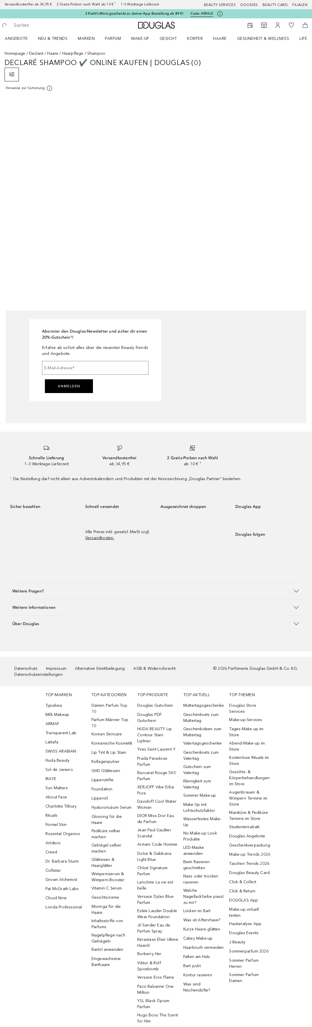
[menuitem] (20, 38)
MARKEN (86, 38)
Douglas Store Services (242, 708)
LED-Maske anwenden (193, 850)
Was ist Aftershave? (201, 920)
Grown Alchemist (61, 879)
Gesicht (168, 38)
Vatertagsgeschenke (202, 743)
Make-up (140, 38)
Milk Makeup (57, 714)
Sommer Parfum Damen (244, 977)
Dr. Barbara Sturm (62, 861)
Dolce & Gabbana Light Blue (154, 856)
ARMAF (52, 723)
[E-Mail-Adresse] (95, 368)
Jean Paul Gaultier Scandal (154, 833)
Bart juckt (192, 965)
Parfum (113, 38)
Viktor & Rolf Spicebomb (149, 966)
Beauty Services (220, 5)
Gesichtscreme (105, 897)
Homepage (15, 53)
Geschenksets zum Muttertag (200, 717)
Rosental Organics (62, 833)
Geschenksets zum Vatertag (200, 755)
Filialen (299, 5)
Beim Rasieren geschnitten (196, 864)
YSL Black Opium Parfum (153, 1003)
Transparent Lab (60, 733)
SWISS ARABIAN (60, 751)
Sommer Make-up (199, 795)
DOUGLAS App (243, 900)
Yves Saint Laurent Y (156, 749)
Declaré (36, 53)
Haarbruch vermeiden (203, 947)
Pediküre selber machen (106, 833)
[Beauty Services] (250, 25)
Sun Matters (56, 788)
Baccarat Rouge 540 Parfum (156, 775)
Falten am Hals (196, 956)
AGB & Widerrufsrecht (154, 668)
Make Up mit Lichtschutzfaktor (199, 807)
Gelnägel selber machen (107, 848)
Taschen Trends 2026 (249, 863)
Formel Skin (56, 824)
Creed (51, 852)
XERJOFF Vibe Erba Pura (155, 790)
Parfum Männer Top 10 (110, 722)
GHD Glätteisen (106, 770)
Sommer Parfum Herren (244, 963)
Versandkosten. (99, 537)
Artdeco (53, 843)
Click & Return (242, 891)
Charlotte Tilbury (61, 806)
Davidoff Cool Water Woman (156, 804)
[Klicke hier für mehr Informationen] (220, 14)
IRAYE (50, 778)
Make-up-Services (245, 719)
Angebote (16, 38)
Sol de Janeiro (59, 769)
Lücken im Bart (197, 910)
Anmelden (69, 386)
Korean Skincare (107, 734)
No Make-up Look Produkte (200, 836)
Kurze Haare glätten (201, 929)
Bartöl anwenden (108, 949)
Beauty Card (275, 5)
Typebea (53, 705)
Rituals (51, 815)
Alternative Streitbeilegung (100, 668)
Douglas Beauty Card (249, 872)
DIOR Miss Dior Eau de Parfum (155, 818)
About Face (56, 797)
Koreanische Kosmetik (112, 743)
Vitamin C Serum (107, 888)
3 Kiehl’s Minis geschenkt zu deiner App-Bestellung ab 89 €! (134, 13)
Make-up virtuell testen (244, 912)
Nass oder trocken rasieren (200, 879)
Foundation (102, 789)
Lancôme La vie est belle (155, 885)
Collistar (53, 870)
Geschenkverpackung (249, 845)
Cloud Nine (56, 898)
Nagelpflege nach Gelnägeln (108, 938)
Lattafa (51, 742)
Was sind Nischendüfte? (196, 987)
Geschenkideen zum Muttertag (202, 731)
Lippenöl (100, 798)
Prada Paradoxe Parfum (152, 761)
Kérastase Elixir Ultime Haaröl (157, 942)
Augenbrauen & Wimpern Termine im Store (248, 798)
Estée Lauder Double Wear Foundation (157, 913)
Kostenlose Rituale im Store (249, 760)
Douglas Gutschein (155, 705)
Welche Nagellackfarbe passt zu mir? (203, 896)
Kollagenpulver (106, 761)
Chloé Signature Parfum (152, 870)
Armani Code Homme (157, 844)
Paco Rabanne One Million (155, 989)
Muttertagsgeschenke (203, 705)
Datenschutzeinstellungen (38, 674)
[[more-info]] (29, 88)
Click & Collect (242, 881)
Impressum (56, 668)
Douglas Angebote (247, 836)
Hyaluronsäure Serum (112, 807)
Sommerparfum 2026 (248, 951)
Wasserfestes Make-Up (202, 821)
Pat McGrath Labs (62, 888)
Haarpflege (73, 53)
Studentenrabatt (244, 826)
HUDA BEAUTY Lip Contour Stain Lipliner (154, 734)
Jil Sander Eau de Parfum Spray (153, 928)
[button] (156, 591)
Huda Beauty (57, 760)
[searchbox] (54, 25)
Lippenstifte (103, 779)
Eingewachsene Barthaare (106, 961)
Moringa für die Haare (106, 909)
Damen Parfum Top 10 (109, 708)
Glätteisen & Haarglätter (103, 862)
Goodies (249, 5)
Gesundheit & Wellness (263, 38)
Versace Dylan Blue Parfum (155, 899)
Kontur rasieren (197, 975)
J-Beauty (237, 942)
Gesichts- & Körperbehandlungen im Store (249, 777)
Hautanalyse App (245, 923)
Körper (195, 38)
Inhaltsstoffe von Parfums (107, 923)
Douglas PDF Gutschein (149, 717)
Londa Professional (63, 907)
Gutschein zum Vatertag (197, 769)
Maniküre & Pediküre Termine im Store (248, 815)
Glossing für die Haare (107, 819)
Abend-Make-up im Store (247, 746)
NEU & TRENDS (52, 38)
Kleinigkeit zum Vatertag (197, 784)
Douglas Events (244, 932)
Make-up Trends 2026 (249, 854)
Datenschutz (25, 668)
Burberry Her (149, 953)
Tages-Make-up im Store (246, 731)
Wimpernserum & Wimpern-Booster (108, 876)
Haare (220, 38)
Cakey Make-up (198, 938)
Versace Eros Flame (155, 977)
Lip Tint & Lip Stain (109, 752)
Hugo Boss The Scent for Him (157, 1018)
